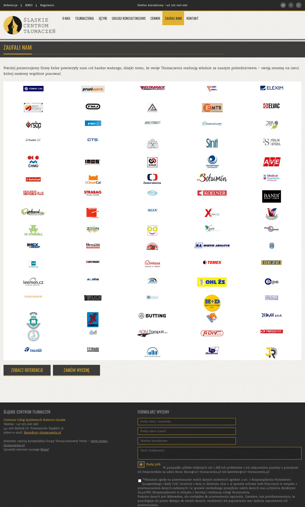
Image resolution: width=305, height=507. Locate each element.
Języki (102, 18)
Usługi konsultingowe (129, 18)
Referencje (10, 5)
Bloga (44, 449)
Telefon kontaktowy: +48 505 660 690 (163, 5)
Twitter (283, 5)
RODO (28, 5)
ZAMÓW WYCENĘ (76, 370)
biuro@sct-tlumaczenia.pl (202, 472)
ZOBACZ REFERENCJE (27, 370)
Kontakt (192, 18)
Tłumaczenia (84, 18)
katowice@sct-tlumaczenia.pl (248, 472)
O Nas (66, 18)
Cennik (155, 18)
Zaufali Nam (173, 18)
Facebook (291, 5)
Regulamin (47, 5)
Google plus (298, 5)
